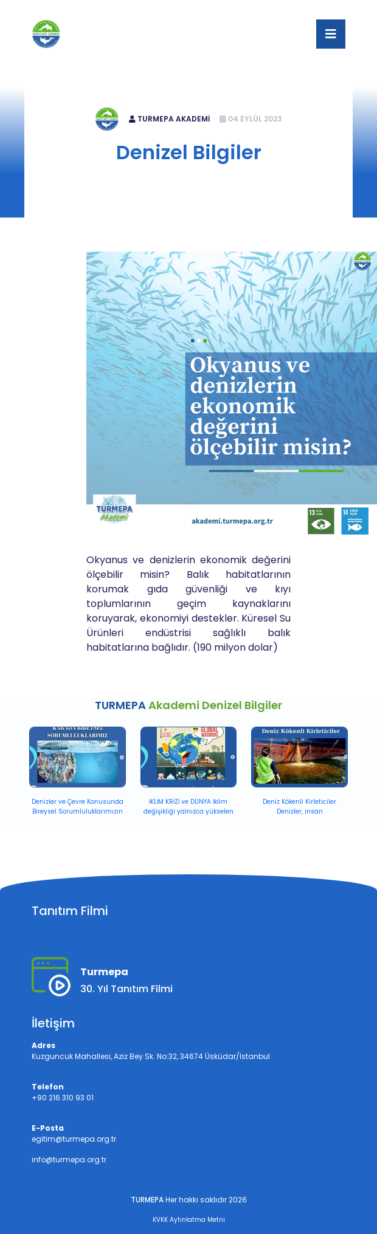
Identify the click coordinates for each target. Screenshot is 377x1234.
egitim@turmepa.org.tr (234, 10)
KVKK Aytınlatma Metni (189, 1219)
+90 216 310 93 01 (142, 10)
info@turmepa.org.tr (69, 1159)
